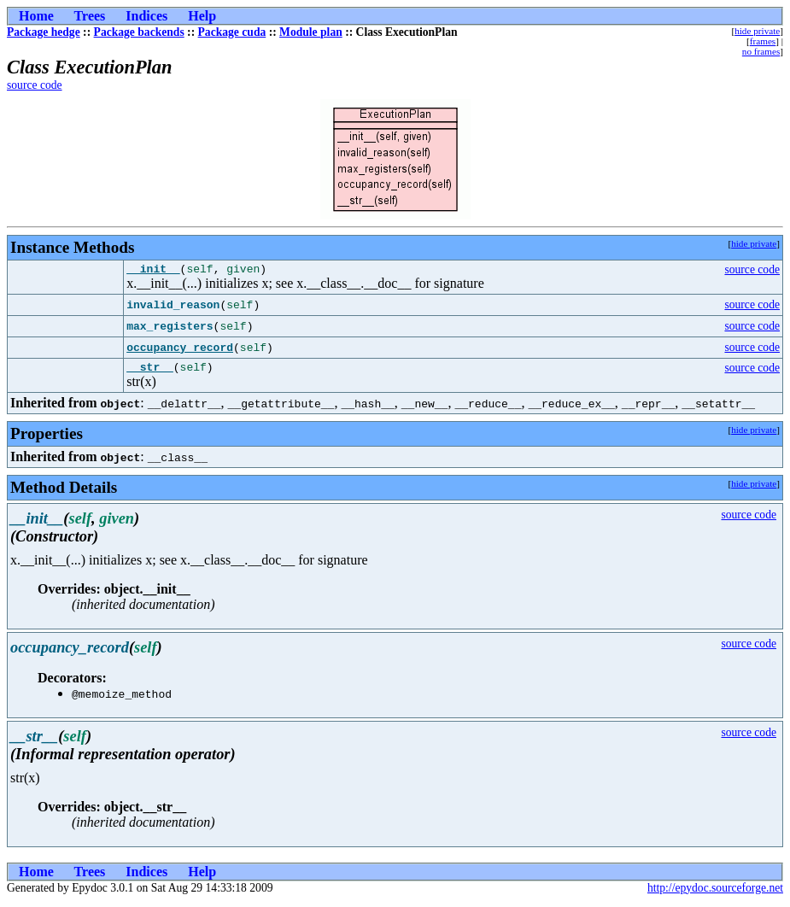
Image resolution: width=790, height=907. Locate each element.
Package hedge (43, 32)
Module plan (310, 32)
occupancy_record (179, 350)
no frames (761, 51)
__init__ (152, 270)
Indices (146, 16)
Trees (90, 16)
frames (762, 41)
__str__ (149, 371)
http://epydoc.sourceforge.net (715, 893)
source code (34, 85)
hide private (757, 31)
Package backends (139, 32)
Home (36, 16)
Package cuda (232, 32)
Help (202, 16)
